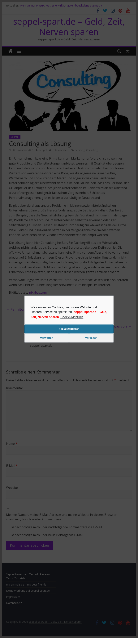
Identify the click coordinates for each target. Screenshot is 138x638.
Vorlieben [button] (91, 338)
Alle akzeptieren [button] (69, 329)
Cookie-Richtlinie (71, 317)
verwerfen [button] (46, 338)
